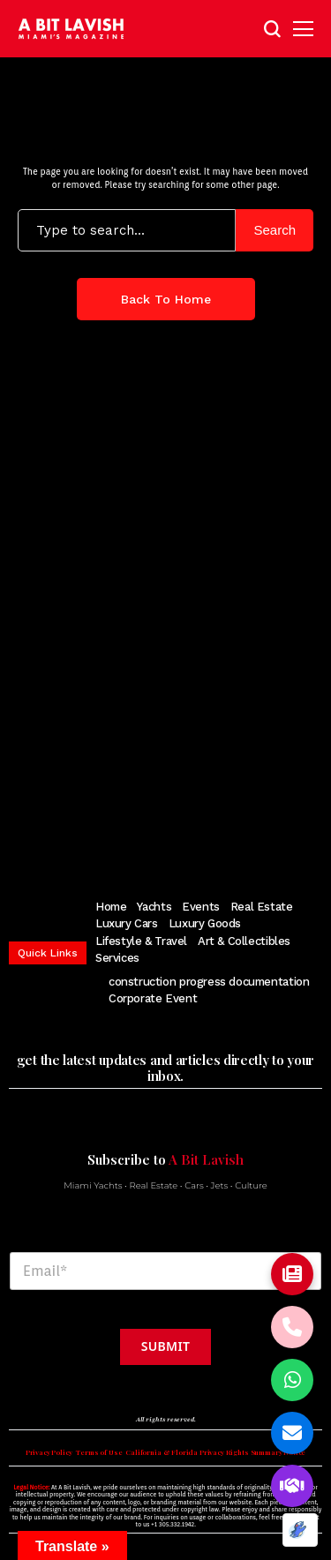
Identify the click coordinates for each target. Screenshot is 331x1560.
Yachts (154, 906)
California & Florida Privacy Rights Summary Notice (215, 1452)
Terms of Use (98, 1452)
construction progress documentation (209, 981)
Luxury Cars (126, 923)
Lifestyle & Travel (141, 941)
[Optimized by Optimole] (300, 1530)
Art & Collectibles (244, 941)
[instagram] (132, 828)
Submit (165, 1346)
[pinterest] (159, 828)
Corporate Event (153, 998)
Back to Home (166, 299)
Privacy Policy (49, 1452)
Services (117, 957)
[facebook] (78, 828)
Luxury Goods (205, 923)
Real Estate (261, 906)
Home (110, 906)
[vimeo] (216, 828)
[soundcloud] (249, 828)
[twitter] (105, 828)
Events (201, 906)
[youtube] (187, 828)
